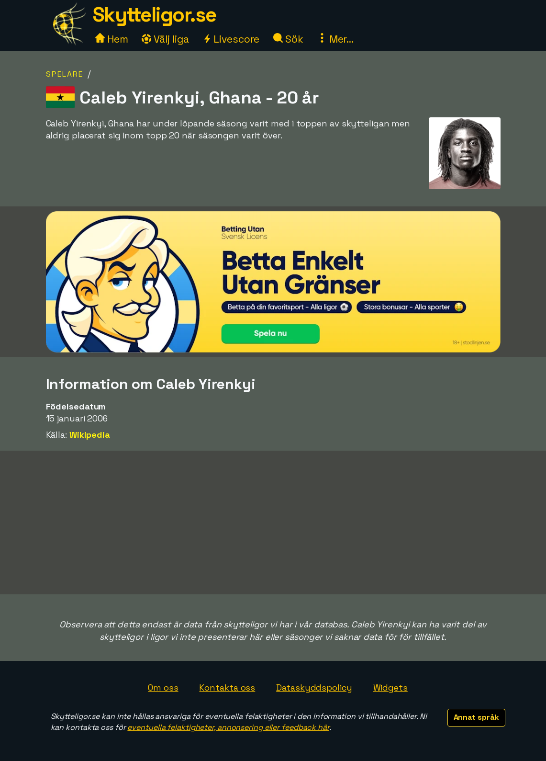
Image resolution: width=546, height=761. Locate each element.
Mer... (335, 39)
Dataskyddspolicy (314, 687)
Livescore (230, 39)
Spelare (64, 74)
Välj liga (165, 39)
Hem (111, 39)
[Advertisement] (273, 522)
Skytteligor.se (154, 14)
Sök (288, 39)
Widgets (390, 687)
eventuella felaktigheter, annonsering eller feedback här (228, 727)
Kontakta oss (227, 687)
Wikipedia (89, 434)
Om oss (163, 687)
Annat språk (476, 717)
